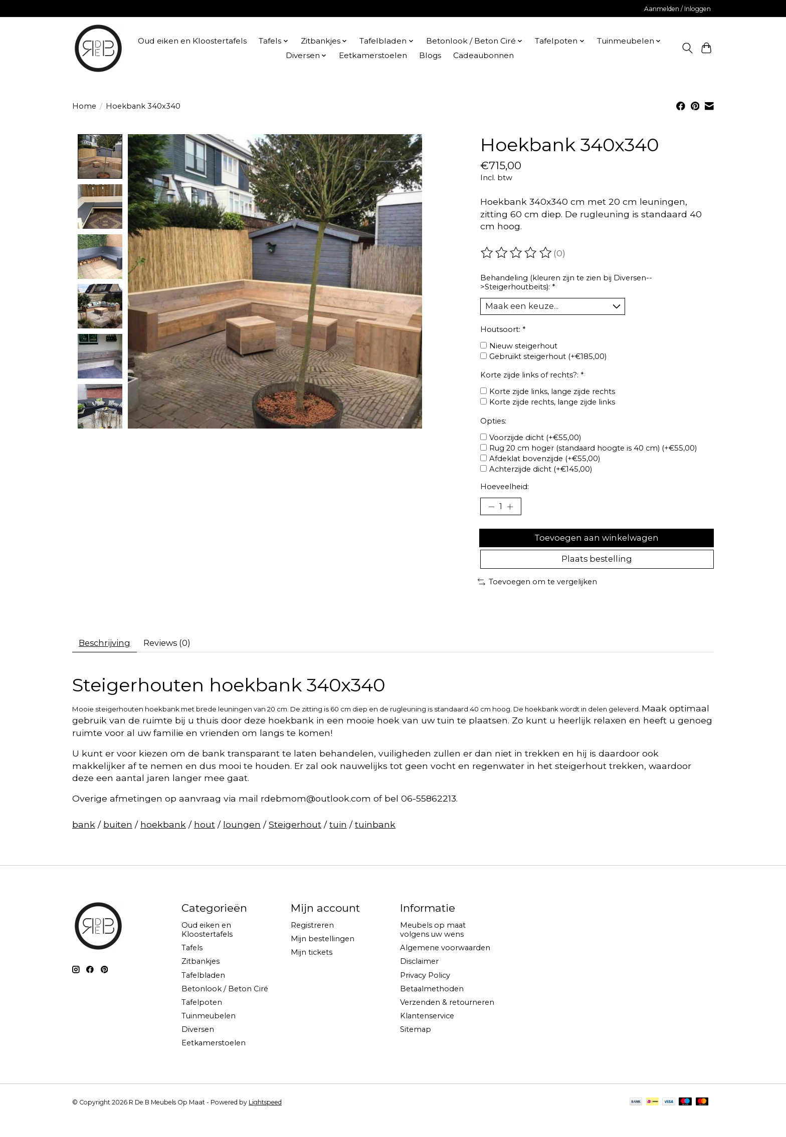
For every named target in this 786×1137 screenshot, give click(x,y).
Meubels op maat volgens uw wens (433, 946)
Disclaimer (419, 977)
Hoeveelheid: (504, 489)
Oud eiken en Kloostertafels (192, 41)
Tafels (192, 964)
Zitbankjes (200, 977)
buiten (117, 840)
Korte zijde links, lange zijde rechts (552, 394)
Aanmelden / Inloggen (677, 9)
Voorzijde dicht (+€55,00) (535, 440)
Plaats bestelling (597, 571)
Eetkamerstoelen (373, 55)
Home (84, 106)
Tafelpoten (201, 1018)
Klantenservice (427, 1032)
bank (83, 840)
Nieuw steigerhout (523, 348)
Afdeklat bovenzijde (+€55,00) (544, 461)
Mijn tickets (311, 968)
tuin (338, 840)
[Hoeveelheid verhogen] (513, 510)
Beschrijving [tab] (108, 657)
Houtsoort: (502, 331)
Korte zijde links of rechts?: (531, 377)
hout (204, 840)
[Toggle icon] (687, 48)
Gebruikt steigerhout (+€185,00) (548, 358)
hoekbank (163, 840)
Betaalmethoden (432, 1004)
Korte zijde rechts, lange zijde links (552, 405)
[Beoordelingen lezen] (516, 252)
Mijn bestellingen (322, 955)
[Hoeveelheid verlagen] (491, 510)
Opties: (493, 423)
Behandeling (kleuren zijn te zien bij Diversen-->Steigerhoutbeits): (566, 282)
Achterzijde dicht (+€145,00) (540, 471)
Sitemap (415, 1045)
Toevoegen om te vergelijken (537, 595)
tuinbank (375, 840)
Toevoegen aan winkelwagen (597, 545)
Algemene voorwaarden (445, 964)
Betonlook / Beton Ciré (224, 1004)
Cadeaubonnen (483, 55)
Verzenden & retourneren (447, 1018)
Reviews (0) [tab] (177, 657)
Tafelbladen (203, 991)
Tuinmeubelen (208, 1032)
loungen (242, 840)
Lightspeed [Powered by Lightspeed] (265, 1118)
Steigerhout (295, 840)
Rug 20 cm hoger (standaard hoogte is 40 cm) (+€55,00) (593, 450)
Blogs (430, 55)
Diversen (197, 1045)
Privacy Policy (425, 991)
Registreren (312, 941)
